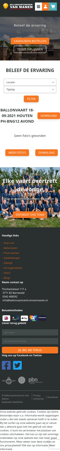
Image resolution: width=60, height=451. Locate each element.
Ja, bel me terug (30, 350)
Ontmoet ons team (30, 214)
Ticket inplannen (30, 49)
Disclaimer (52, 397)
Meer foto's (17, 152)
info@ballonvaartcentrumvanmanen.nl (25, 300)
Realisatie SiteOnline (12, 402)
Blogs (6, 278)
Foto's (6, 273)
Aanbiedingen (11, 258)
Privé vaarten (10, 253)
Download (49, 116)
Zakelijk (7, 263)
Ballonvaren (10, 248)
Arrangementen (12, 268)
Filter (31, 99)
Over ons (8, 243)
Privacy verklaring (38, 397)
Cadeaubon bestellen (30, 41)
